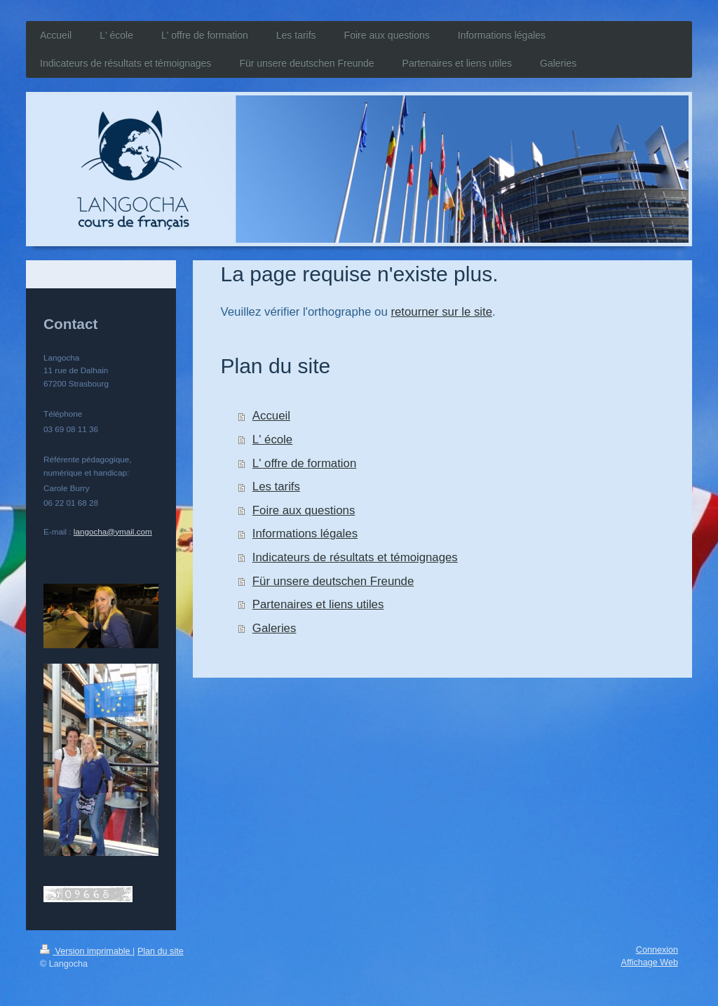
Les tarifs (276, 486)
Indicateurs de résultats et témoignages (355, 557)
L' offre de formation (304, 463)
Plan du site (160, 951)
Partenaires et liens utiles (318, 604)
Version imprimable (86, 951)
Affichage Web (649, 962)
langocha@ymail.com (113, 531)
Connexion (657, 950)
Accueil (271, 415)
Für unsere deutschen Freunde (333, 581)
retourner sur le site (441, 311)
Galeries (274, 628)
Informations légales (305, 533)
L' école (272, 439)
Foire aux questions (303, 510)
